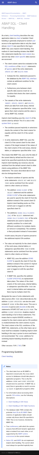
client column (26, 54)
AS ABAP (24, 412)
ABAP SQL (12, 18)
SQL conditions (10, 66)
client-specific (20, 57)
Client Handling (7, 356)
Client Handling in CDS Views (18, 402)
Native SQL (10, 440)
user (33, 41)
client (18, 38)
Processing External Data (17, 16)
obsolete (5, 307)
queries (9, 69)
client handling (14, 35)
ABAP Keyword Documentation (11, 13)
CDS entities (16, 395)
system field (6, 123)
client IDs (16, 412)
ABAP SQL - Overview (23, 18)
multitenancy (14, 426)
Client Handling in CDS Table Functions (21, 406)
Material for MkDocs (14, 452)
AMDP (19, 440)
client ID (10, 46)
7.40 (19, 346)
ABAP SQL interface (29, 79)
